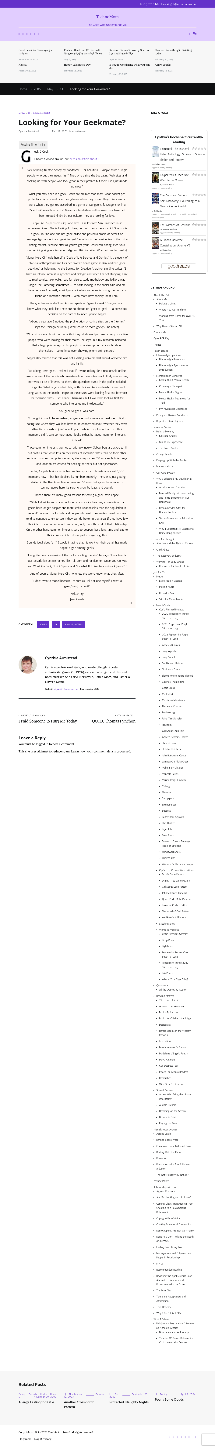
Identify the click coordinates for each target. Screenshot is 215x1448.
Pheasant (167, 792)
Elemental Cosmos (172, 706)
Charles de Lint (168, 185)
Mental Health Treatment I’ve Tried (174, 400)
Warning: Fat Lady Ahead (170, 561)
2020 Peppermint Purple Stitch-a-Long (175, 616)
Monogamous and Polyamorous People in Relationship (173, 1255)
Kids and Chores (168, 435)
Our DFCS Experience (171, 442)
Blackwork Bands (171, 669)
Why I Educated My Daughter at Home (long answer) (176, 531)
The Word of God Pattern (175, 911)
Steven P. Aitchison (169, 229)
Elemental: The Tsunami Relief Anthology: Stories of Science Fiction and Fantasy (182, 154)
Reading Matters (165, 996)
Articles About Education (172, 487)
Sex (117, 1394)
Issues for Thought (163, 539)
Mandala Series (170, 774)
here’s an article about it (84, 159)
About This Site (161, 295)
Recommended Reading (169, 1269)
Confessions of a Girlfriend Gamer (174, 1146)
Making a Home (164, 466)
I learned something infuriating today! (173, 51)
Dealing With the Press (168, 1152)
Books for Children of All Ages (175, 1018)
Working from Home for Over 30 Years (177, 318)
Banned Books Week (167, 1139)
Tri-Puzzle (167, 973)
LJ (29, 112)
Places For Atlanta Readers (173, 1072)
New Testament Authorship (174, 1332)
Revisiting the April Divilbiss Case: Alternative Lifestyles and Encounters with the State (174, 1280)
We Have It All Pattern (174, 917)
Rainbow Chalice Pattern (175, 905)
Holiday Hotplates (171, 749)
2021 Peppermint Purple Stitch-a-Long (175, 626)
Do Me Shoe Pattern (173, 874)
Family (22, 1394)
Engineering (168, 712)
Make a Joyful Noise (172, 767)
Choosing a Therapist (170, 386)
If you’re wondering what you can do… (129, 66)
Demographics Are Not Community (175, 1230)
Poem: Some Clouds (169, 1400)
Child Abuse (162, 549)
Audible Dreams (167, 1105)
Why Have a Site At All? (169, 326)
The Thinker (168, 823)
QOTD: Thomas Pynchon (106, 719)
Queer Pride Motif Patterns (176, 899)
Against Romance (165, 1191)
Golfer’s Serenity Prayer (175, 737)
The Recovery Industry (169, 555)
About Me (161, 299)
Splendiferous (169, 804)
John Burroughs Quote (174, 755)
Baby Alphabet (170, 651)
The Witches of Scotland (175, 225)
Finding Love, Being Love (169, 1247)
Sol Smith (158, 211)
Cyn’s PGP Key (161, 338)
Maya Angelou (167, 1059)
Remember (165, 1078)
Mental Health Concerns (169, 375)
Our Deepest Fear (168, 1065)
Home (53, 1394)
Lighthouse (168, 946)
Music (159, 576)
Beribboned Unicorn (172, 663)
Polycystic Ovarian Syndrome (172, 415)
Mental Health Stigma (170, 392)
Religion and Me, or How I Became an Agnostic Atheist (175, 1325)
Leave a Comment (77, 131)
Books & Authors (168, 1012)
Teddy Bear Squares (173, 817)
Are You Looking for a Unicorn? (173, 1197)
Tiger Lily (167, 829)
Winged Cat (168, 858)
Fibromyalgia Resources (172, 359)
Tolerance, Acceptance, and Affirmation (170, 1298)
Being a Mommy (165, 431)
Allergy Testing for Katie (36, 1402)
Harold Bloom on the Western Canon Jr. (175, 1033)
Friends (157, 344)
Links (22, 112)
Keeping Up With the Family (171, 460)
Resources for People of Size (174, 566)
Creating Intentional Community (173, 1224)
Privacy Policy (161, 1181)
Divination (161, 1158)
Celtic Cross (168, 687)
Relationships (41, 112)
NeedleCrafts (163, 605)
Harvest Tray (169, 743)
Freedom (166, 724)
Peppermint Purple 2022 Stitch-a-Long (175, 965)
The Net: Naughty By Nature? (172, 1175)
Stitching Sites (167, 923)
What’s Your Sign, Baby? (175, 979)
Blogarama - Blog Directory (35, 1439)
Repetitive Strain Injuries (169, 421)
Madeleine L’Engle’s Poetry (173, 1053)
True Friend (168, 835)
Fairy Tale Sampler (172, 718)
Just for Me (159, 572)
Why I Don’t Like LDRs (168, 1313)
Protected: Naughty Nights (129, 1402)
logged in (42, 749)
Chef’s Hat (167, 694)
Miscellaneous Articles (165, 1129)
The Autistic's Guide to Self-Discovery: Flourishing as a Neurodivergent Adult (180, 201)
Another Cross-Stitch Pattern (79, 1404)
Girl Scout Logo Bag (173, 731)
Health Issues (160, 350)
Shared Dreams (164, 1090)
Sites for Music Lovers (171, 599)
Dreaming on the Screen (172, 1111)
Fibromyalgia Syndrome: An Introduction (174, 367)
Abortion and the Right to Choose (174, 543)
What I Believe (161, 1319)
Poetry (163, 1394)
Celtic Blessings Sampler (175, 934)
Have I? (23, 64)
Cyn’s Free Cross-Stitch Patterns (177, 870)
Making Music (166, 586)
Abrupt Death (163, 1133)
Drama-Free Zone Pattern (176, 880)
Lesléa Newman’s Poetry (172, 1047)
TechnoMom (107, 16)
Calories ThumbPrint (173, 681)
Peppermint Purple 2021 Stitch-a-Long (175, 954)
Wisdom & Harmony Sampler (178, 864)
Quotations (162, 985)
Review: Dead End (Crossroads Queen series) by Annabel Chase (83, 51)
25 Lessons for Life (169, 1000)
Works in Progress (169, 929)
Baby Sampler (169, 657)
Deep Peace (168, 940)
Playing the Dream (169, 1123)
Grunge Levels (164, 454)
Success (166, 810)
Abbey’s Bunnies (171, 645)
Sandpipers (168, 798)
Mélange (166, 786)
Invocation (165, 1041)
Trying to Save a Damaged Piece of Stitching (176, 843)
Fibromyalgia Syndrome (169, 355)
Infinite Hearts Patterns (174, 893)
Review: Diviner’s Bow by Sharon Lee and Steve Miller (129, 51)
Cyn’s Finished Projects (171, 609)
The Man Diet (163, 1290)
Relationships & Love (165, 1187)
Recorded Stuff (167, 593)
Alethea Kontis (159, 164)
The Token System (169, 448)
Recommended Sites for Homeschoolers (172, 510)
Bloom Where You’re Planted (177, 675)
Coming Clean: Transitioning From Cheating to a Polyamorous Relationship (174, 1208)
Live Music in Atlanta (170, 580)
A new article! (163, 64)
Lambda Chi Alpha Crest (175, 761)
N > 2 (159, 1263)
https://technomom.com (66, 689)
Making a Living (167, 303)
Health (43, 1394)
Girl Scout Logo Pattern (174, 886)
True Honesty (163, 1307)
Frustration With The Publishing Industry (173, 1166)
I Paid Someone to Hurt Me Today (48, 721)
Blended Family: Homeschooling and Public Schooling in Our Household (176, 498)
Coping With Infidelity (168, 1218)
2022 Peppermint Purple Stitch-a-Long (175, 636)
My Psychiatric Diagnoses (173, 408)
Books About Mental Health (174, 380)
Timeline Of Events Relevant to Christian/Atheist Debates (175, 1340)
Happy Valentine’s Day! (77, 64)
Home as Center (162, 427)
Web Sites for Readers (171, 1084)
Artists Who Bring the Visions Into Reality (175, 1096)
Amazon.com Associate (172, 1006)
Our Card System (165, 472)
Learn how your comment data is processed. (101, 757)
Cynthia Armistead (29, 131)
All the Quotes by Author (173, 989)
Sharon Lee (166, 250)
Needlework (75, 1394)
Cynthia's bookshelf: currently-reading (179, 139)
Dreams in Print (167, 1117)
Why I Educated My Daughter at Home (174, 481)
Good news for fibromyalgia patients (35, 51)
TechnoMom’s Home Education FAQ (176, 520)
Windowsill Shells (171, 851)
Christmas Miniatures (173, 700)
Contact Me (159, 332)
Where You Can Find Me (172, 309)
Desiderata (165, 1024)
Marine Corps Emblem (174, 780)
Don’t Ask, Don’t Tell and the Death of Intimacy (175, 1238)
